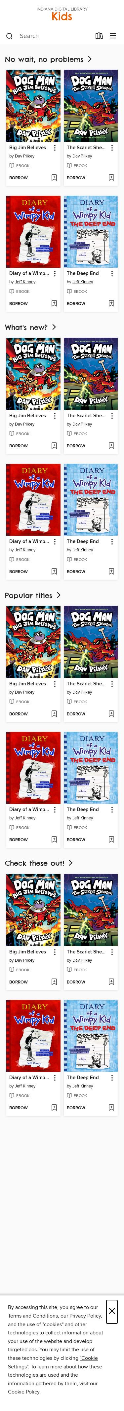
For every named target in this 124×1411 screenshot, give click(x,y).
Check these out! (39, 863)
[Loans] (99, 37)
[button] (54, 148)
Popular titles (33, 595)
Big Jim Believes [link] (27, 148)
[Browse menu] (113, 36)
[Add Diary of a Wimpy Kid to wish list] (54, 304)
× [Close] (112, 1311)
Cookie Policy (23, 1392)
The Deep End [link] (83, 274)
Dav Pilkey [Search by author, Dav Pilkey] (24, 156)
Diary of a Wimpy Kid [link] (30, 274)
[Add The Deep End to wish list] (111, 304)
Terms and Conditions (33, 1316)
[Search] (9, 36)
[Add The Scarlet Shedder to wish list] (111, 178)
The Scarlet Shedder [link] (88, 148)
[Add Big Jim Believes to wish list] (54, 178)
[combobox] (48, 36)
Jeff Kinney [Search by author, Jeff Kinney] (25, 282)
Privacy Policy (85, 1316)
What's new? (31, 327)
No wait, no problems (49, 59)
